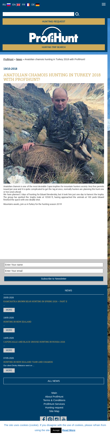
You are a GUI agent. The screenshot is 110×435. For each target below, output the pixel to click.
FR (26, 4)
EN (16, 4)
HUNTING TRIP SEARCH (53, 47)
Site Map (54, 411)
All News (54, 381)
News (19, 59)
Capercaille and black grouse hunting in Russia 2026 (34, 341)
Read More (68, 430)
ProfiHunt (8, 59)
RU (7, 4)
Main (54, 392)
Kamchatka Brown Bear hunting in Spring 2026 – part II (35, 301)
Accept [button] (56, 430)
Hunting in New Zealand (17, 321)
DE (35, 4)
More (9, 310)
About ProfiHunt (54, 396)
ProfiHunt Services (54, 403)
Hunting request (53, 21)
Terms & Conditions (54, 400)
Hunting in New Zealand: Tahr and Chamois (28, 362)
